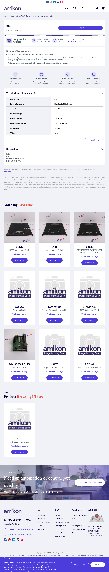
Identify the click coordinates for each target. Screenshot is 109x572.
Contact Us (41, 518)
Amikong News (77, 525)
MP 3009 (89, 364)
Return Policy (59, 529)
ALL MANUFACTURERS (20, 16)
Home (6, 16)
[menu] (90, 8)
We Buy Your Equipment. (80, 515)
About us (41, 525)
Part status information (62, 522)
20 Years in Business (44, 522)
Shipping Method (60, 525)
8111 (19, 438)
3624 (54, 246)
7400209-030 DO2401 (19, 364)
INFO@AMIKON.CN (25, 529)
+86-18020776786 (24, 534)
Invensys (36, 16)
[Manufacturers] (103, 8)
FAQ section (78, 41)
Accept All (98, 565)
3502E (19, 246)
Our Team (41, 515)
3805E (89, 246)
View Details (19, 260)
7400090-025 (89, 306)
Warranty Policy (60, 532)
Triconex (44, 16)
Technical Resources (78, 529)
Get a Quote (80, 28)
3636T (54, 364)
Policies (57, 515)
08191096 (19, 306)
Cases (73, 522)
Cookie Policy (42, 529)
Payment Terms (60, 536)
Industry (74, 518)
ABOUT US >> (8, 171)
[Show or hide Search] (97, 8)
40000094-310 (54, 306)
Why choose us (76, 532)
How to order (59, 518)
